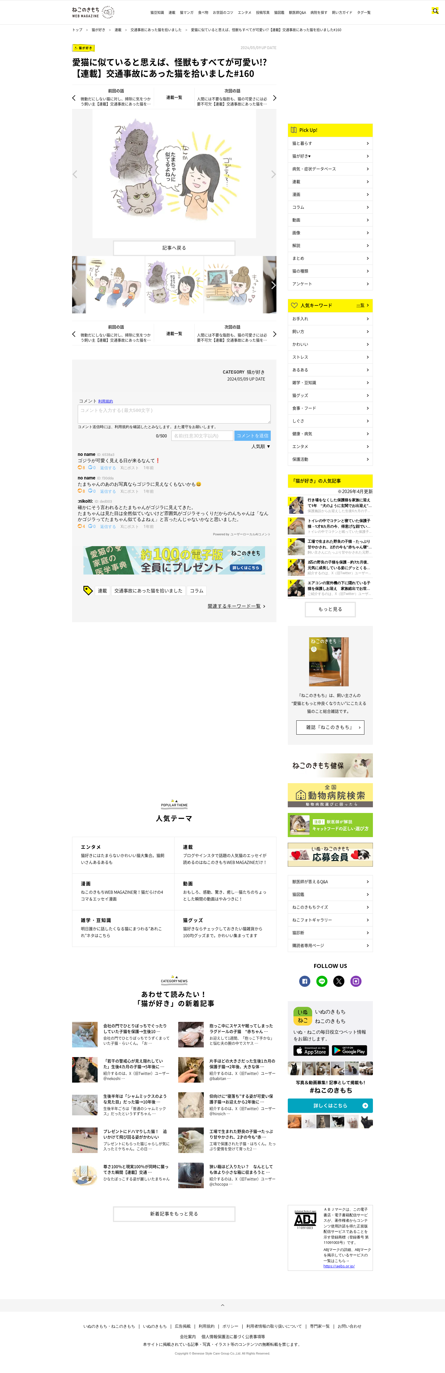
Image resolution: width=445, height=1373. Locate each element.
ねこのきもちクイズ (310, 907)
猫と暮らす (302, 143)
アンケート (302, 283)
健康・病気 (302, 433)
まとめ (298, 258)
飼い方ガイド (342, 12)
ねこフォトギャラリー (312, 920)
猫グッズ (300, 395)
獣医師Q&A (297, 12)
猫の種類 (300, 271)
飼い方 (298, 331)
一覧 (360, 305)
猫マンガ (187, 12)
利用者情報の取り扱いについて (274, 1326)
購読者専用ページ (308, 945)
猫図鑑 (279, 12)
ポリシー (230, 1326)
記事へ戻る (174, 247)
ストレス (300, 357)
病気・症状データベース (314, 168)
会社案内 (188, 1336)
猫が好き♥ (301, 156)
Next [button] (273, 174)
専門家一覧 (320, 1326)
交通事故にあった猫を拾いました (156, 29)
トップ (77, 29)
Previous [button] (74, 174)
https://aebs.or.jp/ (339, 1266)
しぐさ (298, 421)
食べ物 (203, 12)
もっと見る (330, 608)
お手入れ (300, 318)
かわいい (300, 344)
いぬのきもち (155, 1326)
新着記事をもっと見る (174, 1213)
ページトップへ (222, 1305)
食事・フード (304, 408)
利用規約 (207, 1326)
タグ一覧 (364, 12)
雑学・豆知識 (304, 382)
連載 (172, 12)
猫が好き (98, 29)
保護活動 (300, 459)
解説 (296, 245)
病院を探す (319, 12)
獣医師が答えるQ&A (310, 881)
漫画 (296, 194)
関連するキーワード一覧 (234, 605)
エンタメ (244, 12)
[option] (174, 173)
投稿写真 (263, 12)
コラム (196, 590)
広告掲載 (183, 1326)
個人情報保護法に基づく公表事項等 (233, 1336)
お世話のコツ (223, 12)
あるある (300, 369)
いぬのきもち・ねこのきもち (109, 1326)
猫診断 (298, 932)
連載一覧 (174, 97)
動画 (296, 220)
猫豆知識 (157, 12)
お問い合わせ (350, 1326)
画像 (296, 232)
